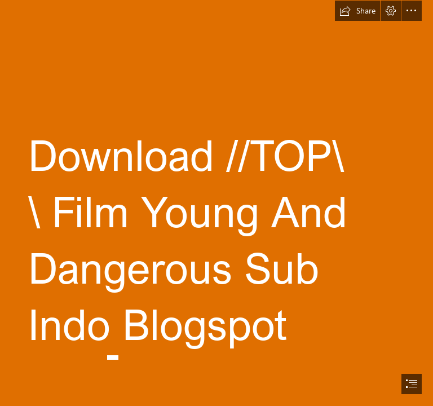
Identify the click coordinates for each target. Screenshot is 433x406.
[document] (216, 203)
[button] (357, 11)
